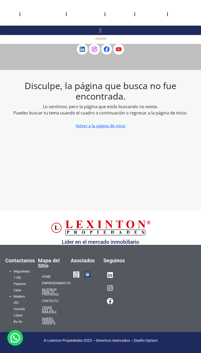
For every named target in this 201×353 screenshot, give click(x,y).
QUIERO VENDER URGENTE (181, 14)
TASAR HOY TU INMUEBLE (150, 14)
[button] (15, 338)
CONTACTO (120, 13)
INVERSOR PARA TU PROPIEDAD (81, 14)
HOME (10, 13)
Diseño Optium (146, 340)
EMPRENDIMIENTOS (43, 13)
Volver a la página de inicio (100, 125)
